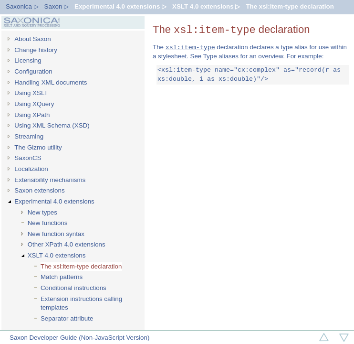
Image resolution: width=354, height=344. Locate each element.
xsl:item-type (190, 47)
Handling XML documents (50, 82)
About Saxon (32, 39)
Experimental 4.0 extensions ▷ (120, 6)
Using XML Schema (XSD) (51, 125)
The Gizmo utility (38, 147)
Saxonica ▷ (22, 6)
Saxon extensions (39, 190)
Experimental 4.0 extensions (54, 201)
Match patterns (62, 276)
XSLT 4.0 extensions (57, 255)
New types (42, 212)
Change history (35, 50)
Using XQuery (34, 104)
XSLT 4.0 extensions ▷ (206, 6)
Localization (31, 168)
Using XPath (32, 114)
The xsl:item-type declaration (289, 6)
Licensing (27, 60)
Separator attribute (67, 318)
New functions (48, 222)
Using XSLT (31, 93)
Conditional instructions (73, 287)
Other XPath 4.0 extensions (66, 244)
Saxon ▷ (56, 6)
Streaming (28, 136)
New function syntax (56, 233)
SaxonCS (27, 157)
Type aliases (221, 56)
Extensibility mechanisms (49, 179)
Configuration (33, 71)
